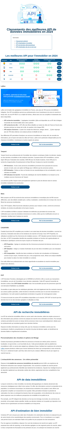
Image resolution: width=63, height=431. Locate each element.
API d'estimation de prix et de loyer (26, 47)
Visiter (59, 63)
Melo (11, 71)
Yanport (10, 67)
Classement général (22, 41)
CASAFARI (10, 75)
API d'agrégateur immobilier (24, 43)
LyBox (10, 63)
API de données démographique (25, 45)
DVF (11, 79)
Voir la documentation (46, 144)
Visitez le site (15, 144)
